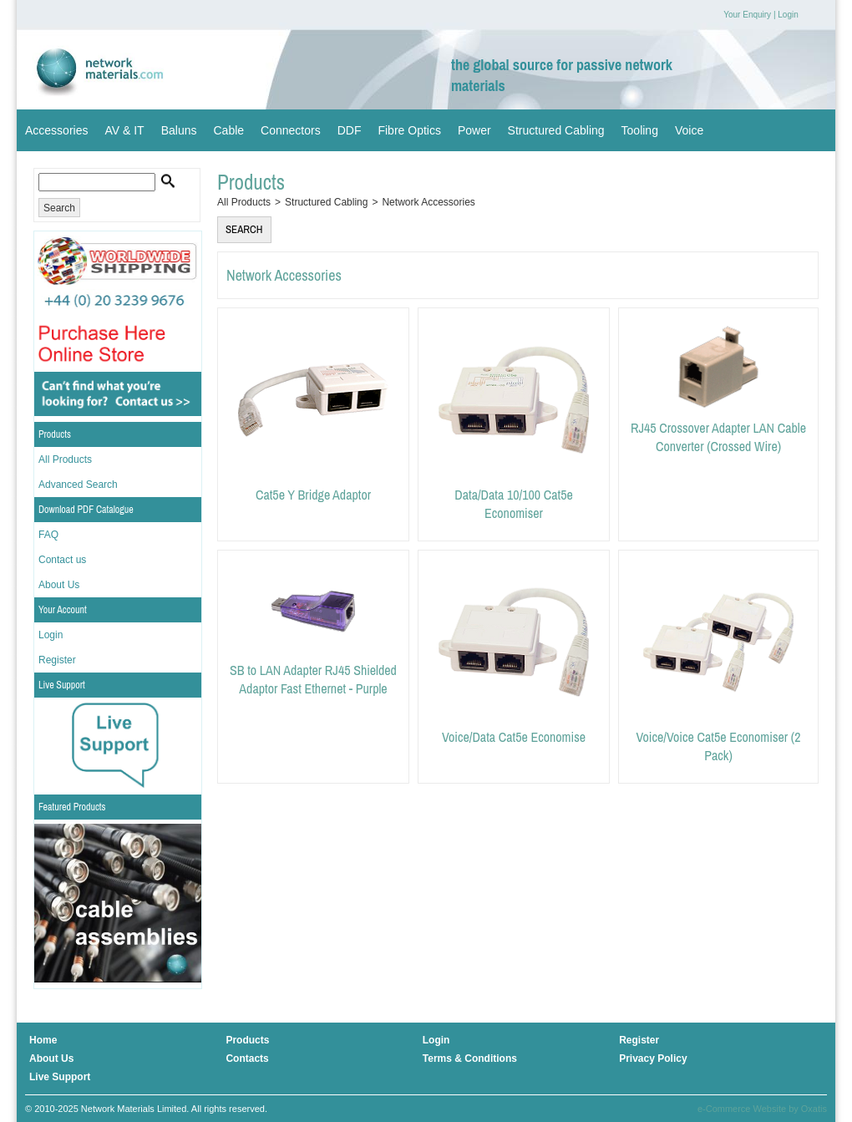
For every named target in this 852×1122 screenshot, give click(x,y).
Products (54, 434)
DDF (349, 130)
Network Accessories (428, 202)
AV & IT (124, 130)
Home (43, 1040)
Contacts (247, 1058)
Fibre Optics (409, 130)
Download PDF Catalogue (86, 509)
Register (57, 660)
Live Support (61, 685)
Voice (689, 130)
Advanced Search (78, 484)
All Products (65, 459)
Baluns (179, 130)
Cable (228, 130)
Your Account (62, 610)
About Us (58, 585)
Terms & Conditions (470, 1058)
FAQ (48, 535)
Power (474, 130)
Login (788, 14)
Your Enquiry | (749, 14)
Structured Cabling (556, 130)
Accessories (56, 130)
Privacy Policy (653, 1058)
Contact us (62, 560)
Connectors (291, 130)
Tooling (639, 130)
